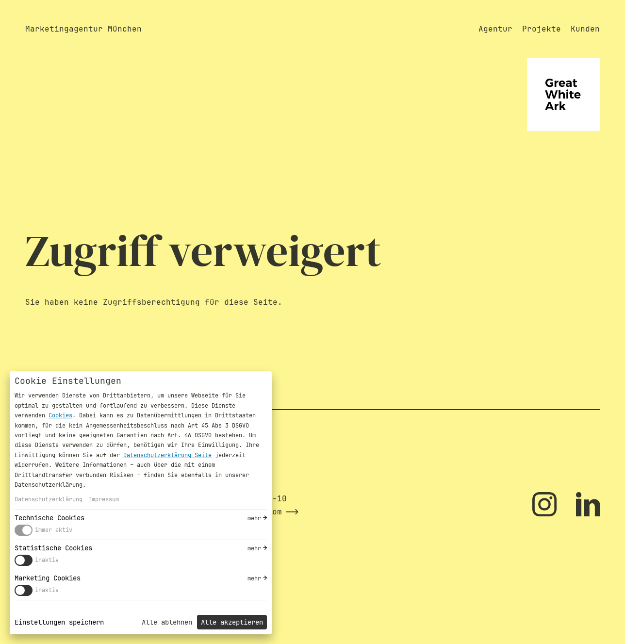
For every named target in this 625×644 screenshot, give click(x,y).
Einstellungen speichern (59, 622)
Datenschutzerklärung (48, 499)
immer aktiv (53, 530)
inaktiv (47, 560)
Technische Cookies (49, 518)
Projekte (541, 29)
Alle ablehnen (167, 622)
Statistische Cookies (53, 548)
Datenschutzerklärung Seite (167, 455)
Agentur (495, 29)
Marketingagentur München (83, 29)
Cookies (60, 415)
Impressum (103, 499)
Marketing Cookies (48, 578)
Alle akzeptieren (232, 622)
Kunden (585, 29)
